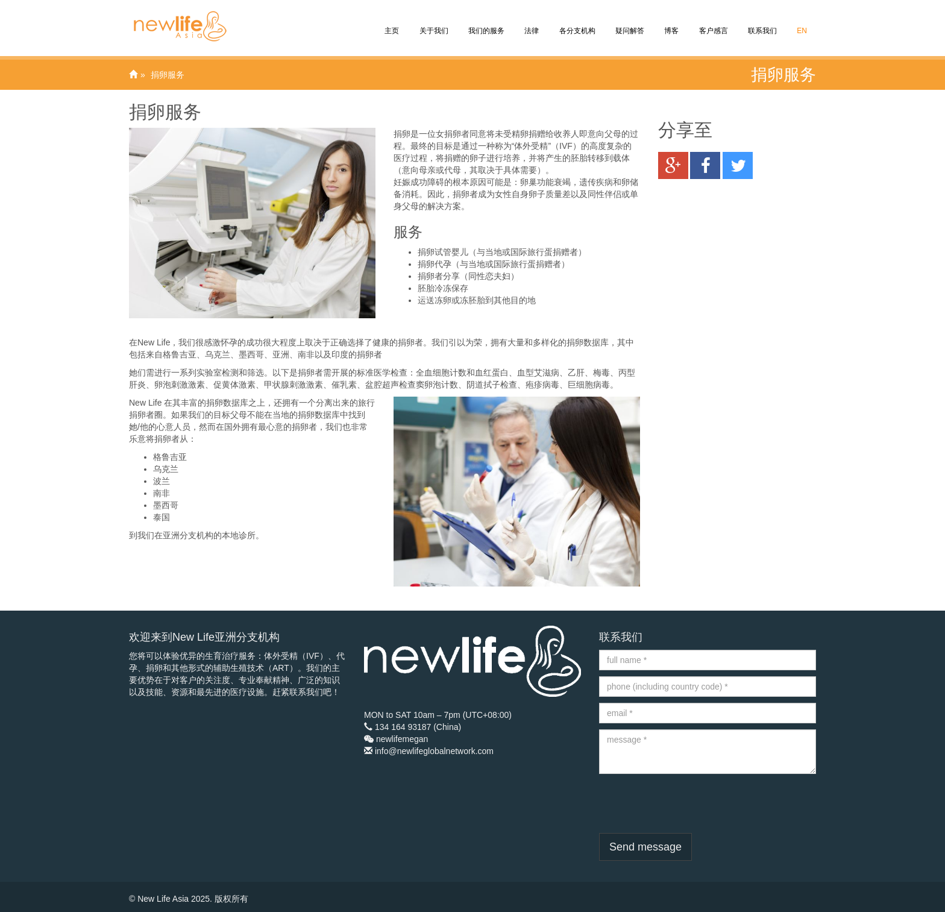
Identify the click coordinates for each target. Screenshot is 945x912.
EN (801, 22)
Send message (645, 847)
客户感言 (712, 22)
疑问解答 (629, 22)
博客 (670, 22)
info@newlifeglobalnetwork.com (434, 751)
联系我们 (761, 22)
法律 (531, 22)
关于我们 (432, 22)
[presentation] (690, 803)
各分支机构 (576, 22)
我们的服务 (485, 22)
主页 (391, 22)
